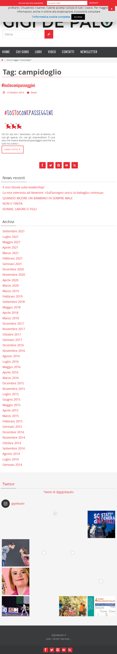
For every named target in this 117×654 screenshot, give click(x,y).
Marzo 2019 (11, 291)
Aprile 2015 (10, 410)
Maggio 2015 (11, 405)
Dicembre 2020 (13, 269)
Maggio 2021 (11, 242)
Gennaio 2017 (12, 340)
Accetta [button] (78, 16)
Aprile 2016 (10, 372)
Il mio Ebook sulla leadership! (23, 187)
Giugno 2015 (11, 399)
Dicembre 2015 (13, 383)
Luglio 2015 (11, 394)
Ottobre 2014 (12, 443)
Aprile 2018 (10, 313)
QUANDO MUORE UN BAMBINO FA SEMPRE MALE (38, 198)
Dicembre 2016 (13, 345)
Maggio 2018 (11, 307)
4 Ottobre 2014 (15, 92)
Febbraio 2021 (12, 258)
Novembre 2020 (14, 275)
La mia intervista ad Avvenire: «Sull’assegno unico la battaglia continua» (53, 193)
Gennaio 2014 (12, 465)
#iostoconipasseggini (18, 85)
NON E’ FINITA (12, 203)
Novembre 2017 (14, 329)
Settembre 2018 (14, 302)
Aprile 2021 (10, 247)
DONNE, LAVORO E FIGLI (20, 209)
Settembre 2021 (14, 231)
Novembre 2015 (14, 389)
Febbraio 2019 (12, 296)
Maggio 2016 (11, 367)
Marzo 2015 (11, 416)
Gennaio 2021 (12, 264)
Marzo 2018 (11, 318)
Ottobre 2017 (12, 334)
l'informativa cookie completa (51, 17)
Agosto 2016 (11, 356)
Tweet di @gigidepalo (58, 492)
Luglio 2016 (11, 362)
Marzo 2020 (11, 285)
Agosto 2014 (11, 454)
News (34, 92)
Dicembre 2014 (13, 432)
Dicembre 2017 (13, 323)
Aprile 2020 (10, 280)
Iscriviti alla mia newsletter (31, 3)
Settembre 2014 (14, 448)
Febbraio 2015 (12, 421)
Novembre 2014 (14, 437)
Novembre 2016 (14, 351)
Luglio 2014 (11, 459)
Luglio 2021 (11, 237)
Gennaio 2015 (12, 427)
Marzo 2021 (11, 253)
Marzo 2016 (11, 378)
